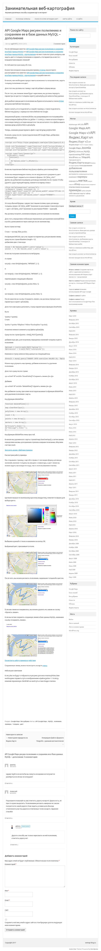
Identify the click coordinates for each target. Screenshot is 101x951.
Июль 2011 (72, 472)
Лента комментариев (76, 627)
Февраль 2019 (74, 320)
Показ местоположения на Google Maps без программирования (82, 301)
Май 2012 (72, 435)
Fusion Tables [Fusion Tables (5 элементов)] (88, 144)
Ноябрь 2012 (73, 413)
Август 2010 (73, 513)
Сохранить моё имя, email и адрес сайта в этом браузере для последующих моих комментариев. (33, 924)
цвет (22, 724)
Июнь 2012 (72, 431)
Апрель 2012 (73, 439)
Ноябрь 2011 (73, 458)
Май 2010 (72, 525)
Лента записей (74, 623)
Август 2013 (73, 383)
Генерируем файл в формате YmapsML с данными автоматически (50, 741)
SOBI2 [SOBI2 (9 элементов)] (87, 154)
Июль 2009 (72, 562)
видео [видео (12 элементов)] (88, 163)
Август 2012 (73, 424)
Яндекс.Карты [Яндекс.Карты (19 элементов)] (77, 162)
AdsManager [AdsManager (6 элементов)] (73, 124)
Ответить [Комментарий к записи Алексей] (8, 818)
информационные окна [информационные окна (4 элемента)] (86, 174)
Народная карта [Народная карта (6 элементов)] (75, 160)
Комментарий (10, 864)
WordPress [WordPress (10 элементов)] (73, 157)
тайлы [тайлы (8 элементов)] (87, 193)
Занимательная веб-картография (40, 8)
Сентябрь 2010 (74, 510)
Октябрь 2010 (74, 506)
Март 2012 (72, 443)
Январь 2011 (73, 495)
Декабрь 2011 (74, 454)
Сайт (6, 910)
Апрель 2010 (73, 528)
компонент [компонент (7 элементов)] (73, 177)
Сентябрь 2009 (74, 554)
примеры (8, 724)
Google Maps (15, 721)
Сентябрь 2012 (74, 420)
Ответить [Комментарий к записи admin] (13, 844)
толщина (16, 724)
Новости (72, 63)
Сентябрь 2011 (74, 465)
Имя (7, 891)
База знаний (73, 55)
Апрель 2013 (73, 398)
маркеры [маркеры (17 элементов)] (82, 177)
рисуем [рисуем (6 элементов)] (88, 190)
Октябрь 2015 (74, 323)
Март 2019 (72, 316)
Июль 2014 (72, 349)
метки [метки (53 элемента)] (82, 180)
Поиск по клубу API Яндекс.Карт (46, 19)
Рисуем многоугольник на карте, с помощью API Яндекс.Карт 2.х (82, 283)
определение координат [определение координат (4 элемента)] (88, 184)
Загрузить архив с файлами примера (18, 450)
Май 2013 (72, 394)
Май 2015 (72, 331)
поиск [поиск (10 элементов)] (77, 187)
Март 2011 (72, 487)
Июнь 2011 (72, 476)
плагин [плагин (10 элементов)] (72, 187)
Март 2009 (72, 577)
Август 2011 (73, 469)
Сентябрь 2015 (74, 327)
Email (7, 900)
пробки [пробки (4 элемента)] (83, 190)
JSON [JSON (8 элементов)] (78, 151)
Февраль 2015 (74, 334)
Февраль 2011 (74, 491)
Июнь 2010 (72, 521)
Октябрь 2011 (74, 461)
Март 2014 (72, 361)
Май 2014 (72, 357)
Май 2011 (72, 480)
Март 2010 (72, 532)
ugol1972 (14, 44)
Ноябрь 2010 (73, 502)
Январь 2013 (73, 405)
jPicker (61, 101)
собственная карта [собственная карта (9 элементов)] (77, 193)
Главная (8, 19)
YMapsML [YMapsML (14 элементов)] (85, 157)
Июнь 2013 (72, 390)
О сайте (79, 19)
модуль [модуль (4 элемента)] (90, 181)
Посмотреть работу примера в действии (20, 660)
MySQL (50, 721)
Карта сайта (67, 19)
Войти (71, 619)
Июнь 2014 (72, 353)
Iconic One (72, 949)
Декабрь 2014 (74, 342)
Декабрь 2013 (74, 372)
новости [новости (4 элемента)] (71, 184)
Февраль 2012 (74, 446)
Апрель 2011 (73, 484)
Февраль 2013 (74, 402)
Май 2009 (72, 569)
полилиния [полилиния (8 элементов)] (85, 187)
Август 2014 (73, 346)
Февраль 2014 (74, 364)
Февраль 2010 (74, 536)
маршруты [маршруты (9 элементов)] (73, 181)
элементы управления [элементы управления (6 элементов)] (76, 195)
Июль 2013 (72, 387)
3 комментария (59, 44)
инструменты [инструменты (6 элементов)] (73, 174)
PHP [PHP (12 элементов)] (83, 154)
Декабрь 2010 (74, 499)
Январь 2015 (73, 338)
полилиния (57, 721)
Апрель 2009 (73, 573)
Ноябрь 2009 (73, 547)
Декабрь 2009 (74, 543)
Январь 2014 (73, 368)
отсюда (42, 70)
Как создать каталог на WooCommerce (82, 108)
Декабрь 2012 (74, 409)
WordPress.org (74, 630)
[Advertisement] (35, 701)
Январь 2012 (73, 450)
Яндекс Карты (74, 70)
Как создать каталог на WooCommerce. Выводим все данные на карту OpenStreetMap (82, 85)
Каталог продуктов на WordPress (80, 112)
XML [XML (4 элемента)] (79, 157)
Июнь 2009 (72, 566)
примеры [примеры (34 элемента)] (75, 190)
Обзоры (72, 67)
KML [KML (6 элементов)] (82, 151)
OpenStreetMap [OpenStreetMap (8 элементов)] (75, 154)
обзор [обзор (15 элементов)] (77, 184)
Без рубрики (25, 721)
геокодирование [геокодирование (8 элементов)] (85, 165)
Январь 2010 (73, 540)
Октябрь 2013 (74, 379)
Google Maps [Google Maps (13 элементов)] (75, 148)
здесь (45, 666)
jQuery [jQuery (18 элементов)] (72, 151)
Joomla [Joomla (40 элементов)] (86, 147)
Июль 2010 (72, 517)
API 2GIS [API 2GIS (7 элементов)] (81, 124)
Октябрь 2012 (74, 417)
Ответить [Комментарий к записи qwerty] (8, 783)
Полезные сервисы (23, 19)
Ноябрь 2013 (73, 376)
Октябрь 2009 (74, 551)
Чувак (71, 289)
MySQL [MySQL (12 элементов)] (87, 151)
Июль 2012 (72, 428)
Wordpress (94, 949)
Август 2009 (73, 558)
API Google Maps (41, 721)
